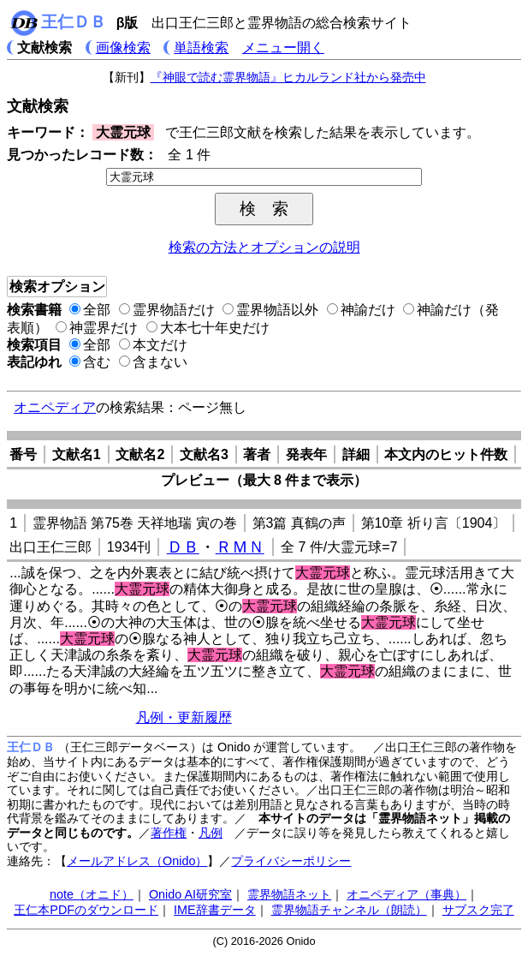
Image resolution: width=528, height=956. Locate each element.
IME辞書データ (215, 910)
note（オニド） (91, 894)
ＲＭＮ (240, 547)
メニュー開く (283, 47)
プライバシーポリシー (291, 861)
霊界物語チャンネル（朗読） (349, 910)
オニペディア (55, 407)
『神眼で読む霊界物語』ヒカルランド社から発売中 (288, 77)
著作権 (169, 832)
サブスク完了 (478, 910)
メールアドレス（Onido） (137, 861)
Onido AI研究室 (190, 894)
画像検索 (123, 47)
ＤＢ (183, 547)
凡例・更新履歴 (184, 717)
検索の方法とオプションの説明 (264, 247)
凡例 (210, 832)
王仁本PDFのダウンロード (86, 910)
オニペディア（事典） (406, 894)
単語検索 (201, 47)
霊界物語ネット (289, 894)
